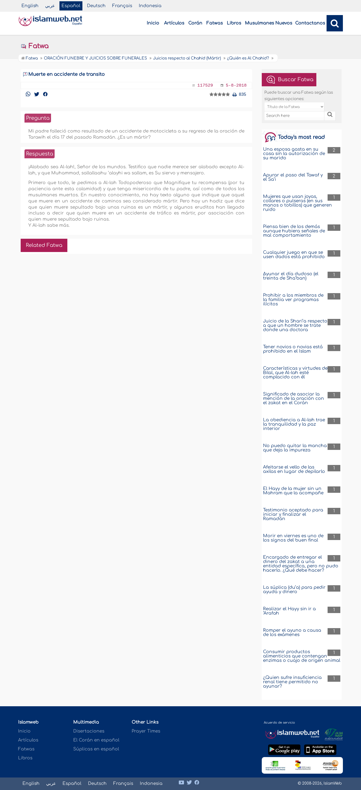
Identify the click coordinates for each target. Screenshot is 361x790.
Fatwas (214, 23)
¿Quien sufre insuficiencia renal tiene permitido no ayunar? (292, 682)
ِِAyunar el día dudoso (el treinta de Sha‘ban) (290, 276)
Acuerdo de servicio (279, 722)
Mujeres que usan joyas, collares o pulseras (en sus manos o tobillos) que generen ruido (297, 203)
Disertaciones (88, 731)
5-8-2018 (236, 85)
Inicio (153, 23)
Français (122, 5)
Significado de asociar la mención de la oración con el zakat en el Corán (293, 398)
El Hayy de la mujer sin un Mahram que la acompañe (293, 490)
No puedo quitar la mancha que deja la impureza (295, 447)
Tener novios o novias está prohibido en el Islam (293, 349)
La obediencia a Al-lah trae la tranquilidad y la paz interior (294, 424)
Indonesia (150, 5)
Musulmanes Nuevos (268, 23)
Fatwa (34, 46)
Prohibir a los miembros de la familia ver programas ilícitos (293, 299)
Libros (234, 23)
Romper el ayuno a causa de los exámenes (292, 632)
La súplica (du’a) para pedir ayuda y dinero (294, 589)
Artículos (174, 23)
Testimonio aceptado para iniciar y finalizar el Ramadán (293, 514)
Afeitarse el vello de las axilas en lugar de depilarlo (294, 469)
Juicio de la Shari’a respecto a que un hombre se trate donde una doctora (295, 325)
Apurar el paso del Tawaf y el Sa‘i (293, 177)
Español (70, 5)
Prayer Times (146, 731)
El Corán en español (96, 740)
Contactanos (310, 23)
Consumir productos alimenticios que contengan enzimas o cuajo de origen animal (301, 656)
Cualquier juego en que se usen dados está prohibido (294, 254)
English (30, 5)
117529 (205, 85)
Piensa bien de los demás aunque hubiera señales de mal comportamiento (294, 231)
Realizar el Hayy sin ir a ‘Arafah (289, 611)
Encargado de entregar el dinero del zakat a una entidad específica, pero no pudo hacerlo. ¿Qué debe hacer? (300, 564)
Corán (195, 23)
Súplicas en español (96, 749)
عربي (50, 5)
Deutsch (96, 5)
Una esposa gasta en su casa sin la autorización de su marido (294, 153)
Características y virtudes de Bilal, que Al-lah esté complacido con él (295, 372)
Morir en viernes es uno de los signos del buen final (293, 538)
